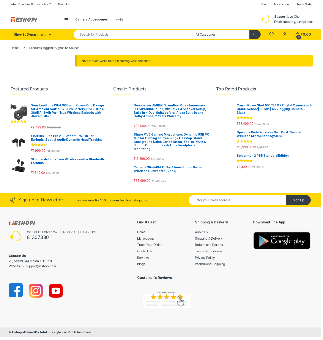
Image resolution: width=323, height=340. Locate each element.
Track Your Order (149, 245)
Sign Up (298, 200)
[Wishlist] (271, 34)
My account (282, 4)
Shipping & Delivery (208, 238)
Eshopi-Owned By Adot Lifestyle (36, 332)
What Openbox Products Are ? (31, 4)
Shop (264, 4)
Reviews (143, 257)
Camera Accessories (91, 19)
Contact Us (145, 251)
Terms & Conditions (208, 251)
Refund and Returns (209, 245)
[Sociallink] (16, 290)
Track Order (304, 4)
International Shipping (210, 264)
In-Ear (120, 19)
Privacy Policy (205, 257)
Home (15, 48)
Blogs (141, 264)
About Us (64, 4)
